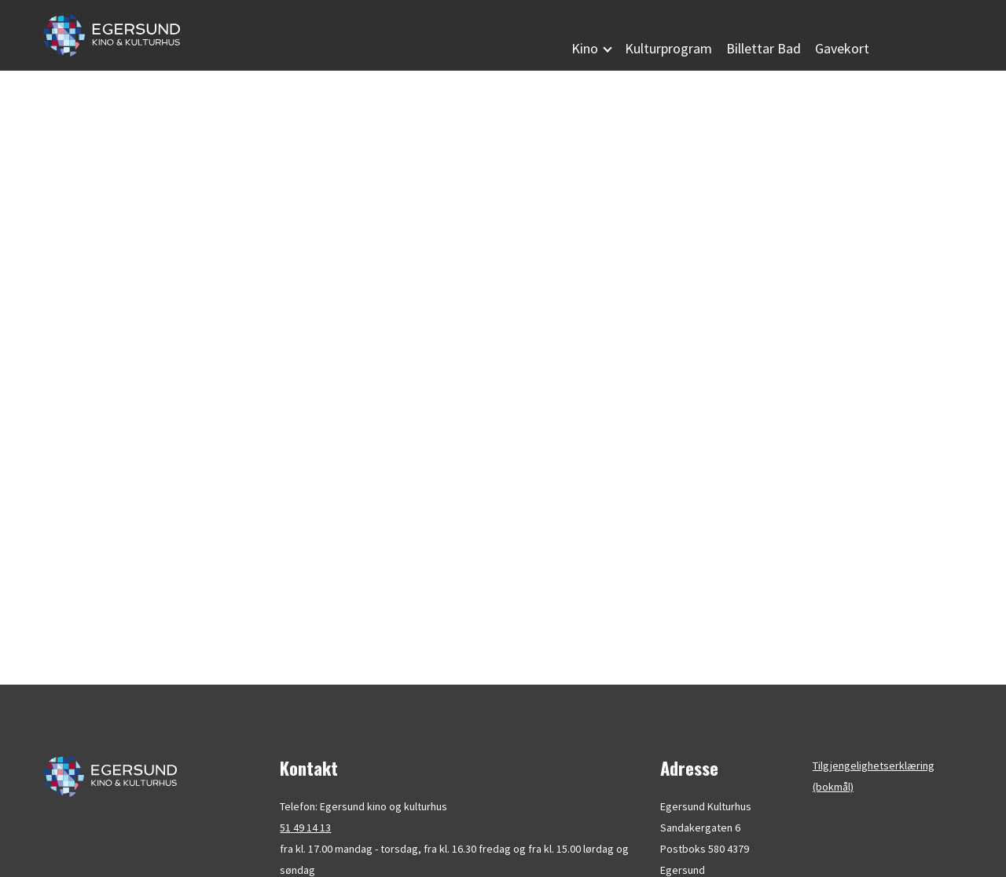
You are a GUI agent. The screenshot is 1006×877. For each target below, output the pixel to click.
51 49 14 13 (305, 827)
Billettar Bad (763, 48)
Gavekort (842, 48)
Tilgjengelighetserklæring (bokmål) (873, 776)
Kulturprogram (668, 48)
